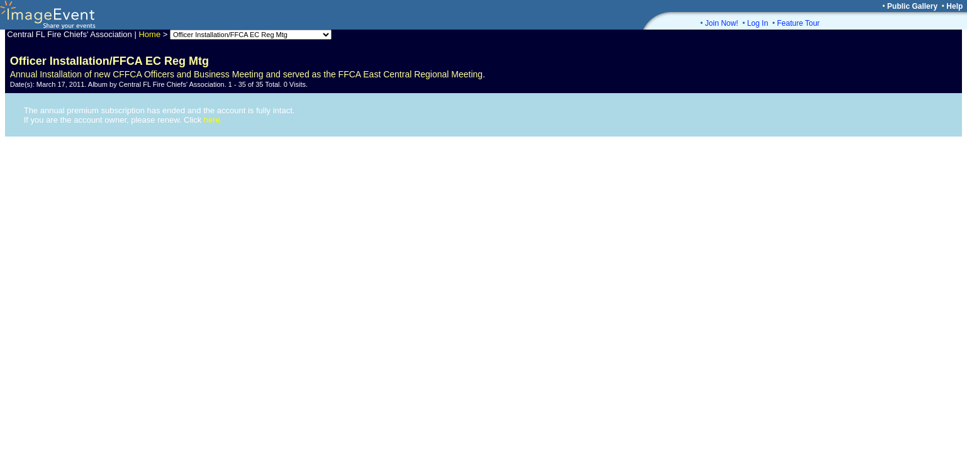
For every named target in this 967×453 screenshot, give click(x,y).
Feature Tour (798, 23)
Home (149, 34)
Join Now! (722, 23)
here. (213, 120)
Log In (757, 23)
